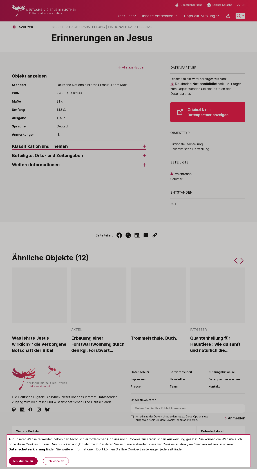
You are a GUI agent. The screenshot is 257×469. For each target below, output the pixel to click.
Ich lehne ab (56, 461)
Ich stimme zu (23, 461)
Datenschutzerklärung (27, 449)
